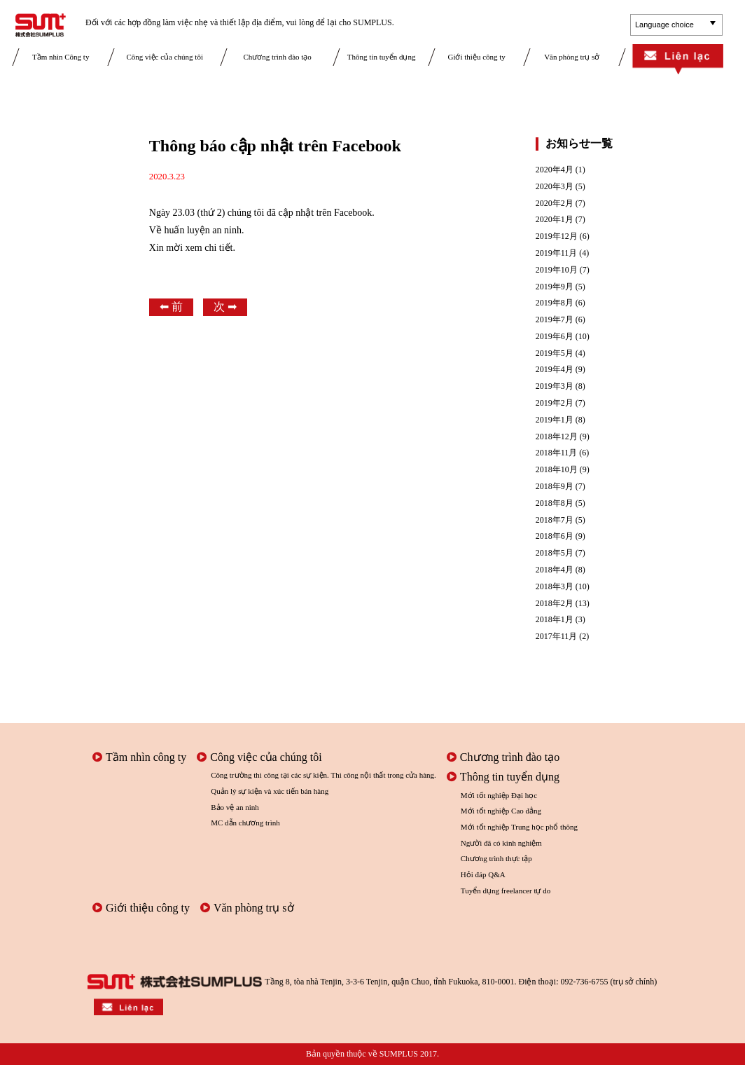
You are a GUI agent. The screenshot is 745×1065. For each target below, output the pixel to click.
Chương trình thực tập (496, 858)
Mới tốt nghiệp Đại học (499, 795)
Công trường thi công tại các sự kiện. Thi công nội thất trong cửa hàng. (323, 775)
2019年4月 (554, 369)
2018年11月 (557, 453)
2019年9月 (554, 286)
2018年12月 (557, 436)
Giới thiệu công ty (476, 57)
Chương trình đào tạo (278, 57)
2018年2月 (554, 603)
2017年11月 (557, 636)
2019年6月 (554, 336)
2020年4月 (554, 169)
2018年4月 (554, 570)
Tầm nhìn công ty (139, 757)
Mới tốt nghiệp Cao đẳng (501, 810)
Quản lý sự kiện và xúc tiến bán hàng (269, 791)
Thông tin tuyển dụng (381, 57)
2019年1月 (554, 420)
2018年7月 (554, 520)
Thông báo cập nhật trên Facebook (275, 146)
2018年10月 (557, 469)
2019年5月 (554, 353)
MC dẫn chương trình (245, 822)
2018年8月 (554, 503)
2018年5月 (554, 553)
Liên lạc (678, 60)
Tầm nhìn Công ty (60, 57)
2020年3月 (554, 186)
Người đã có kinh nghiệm (501, 843)
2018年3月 (554, 586)
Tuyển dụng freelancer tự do (505, 890)
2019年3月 (554, 386)
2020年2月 (554, 203)
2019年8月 (554, 303)
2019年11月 (557, 253)
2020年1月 (554, 219)
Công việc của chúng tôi (164, 57)
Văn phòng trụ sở (571, 57)
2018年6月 (554, 536)
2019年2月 (554, 403)
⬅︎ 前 (171, 306)
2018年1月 (554, 619)
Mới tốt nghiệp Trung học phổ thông (519, 827)
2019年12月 (557, 236)
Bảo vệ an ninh (235, 807)
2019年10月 (557, 270)
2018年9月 (554, 486)
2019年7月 (554, 319)
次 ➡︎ (225, 306)
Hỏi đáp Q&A (483, 874)
